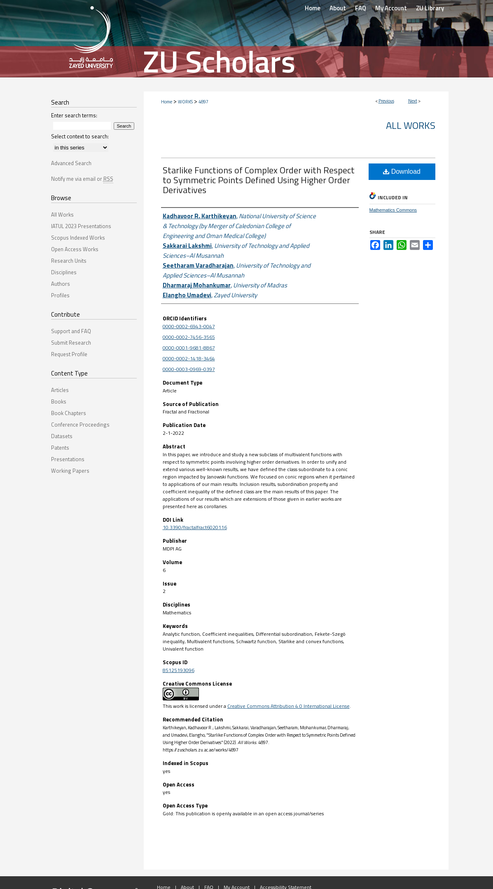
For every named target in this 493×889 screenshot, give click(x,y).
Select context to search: (80, 136)
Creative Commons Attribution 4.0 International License (288, 706)
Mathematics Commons (393, 210)
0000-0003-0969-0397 (189, 369)
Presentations (67, 459)
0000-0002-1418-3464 (189, 358)
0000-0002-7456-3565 (189, 337)
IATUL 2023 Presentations (81, 226)
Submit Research (71, 342)
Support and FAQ (71, 331)
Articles (60, 390)
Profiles (60, 295)
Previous (386, 101)
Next (412, 101)
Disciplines (64, 272)
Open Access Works (74, 249)
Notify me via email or (82, 179)
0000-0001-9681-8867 (189, 348)
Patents (60, 447)
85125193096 (178, 670)
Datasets (61, 436)
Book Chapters (68, 413)
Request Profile (69, 354)
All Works (410, 125)
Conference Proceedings (80, 424)
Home (166, 101)
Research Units (68, 261)
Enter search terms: (74, 115)
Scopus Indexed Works (78, 237)
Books (58, 401)
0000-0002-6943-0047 (189, 326)
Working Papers (70, 471)
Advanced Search (71, 163)
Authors (60, 284)
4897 (203, 101)
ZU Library (430, 8)
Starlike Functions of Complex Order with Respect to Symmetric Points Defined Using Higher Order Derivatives (259, 180)
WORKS (185, 101)
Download (402, 171)
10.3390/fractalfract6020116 (195, 527)
